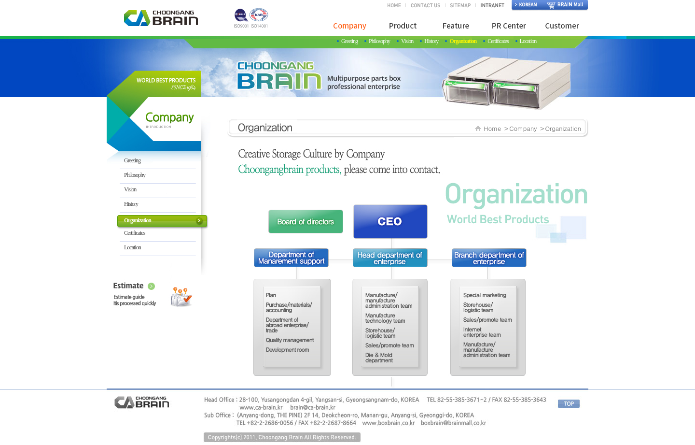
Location (528, 41)
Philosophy (379, 41)
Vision (407, 41)
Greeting (349, 41)
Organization (462, 41)
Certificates (497, 41)
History (431, 41)
